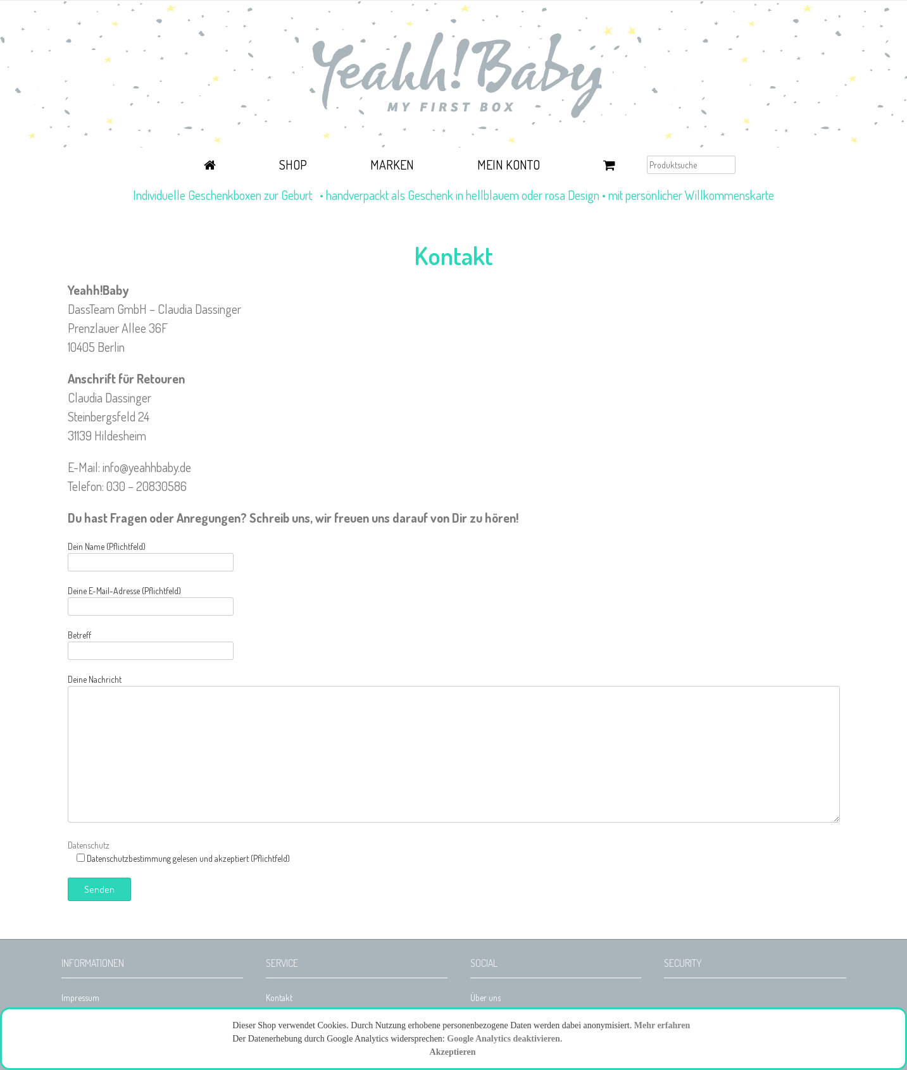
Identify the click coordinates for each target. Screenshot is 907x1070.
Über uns (485, 997)
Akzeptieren (453, 1052)
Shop (293, 164)
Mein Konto (508, 164)
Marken (392, 164)
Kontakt (279, 997)
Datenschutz (88, 845)
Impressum (80, 997)
